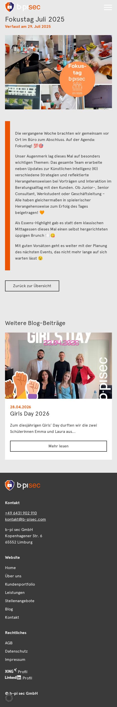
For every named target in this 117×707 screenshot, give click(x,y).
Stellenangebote (19, 600)
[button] (107, 7)
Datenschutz (16, 651)
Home (10, 567)
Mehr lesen (58, 446)
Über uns (13, 576)
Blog (9, 609)
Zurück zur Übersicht (32, 285)
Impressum (15, 659)
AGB (9, 643)
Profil (16, 671)
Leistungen (15, 592)
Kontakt (12, 617)
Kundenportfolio (20, 584)
